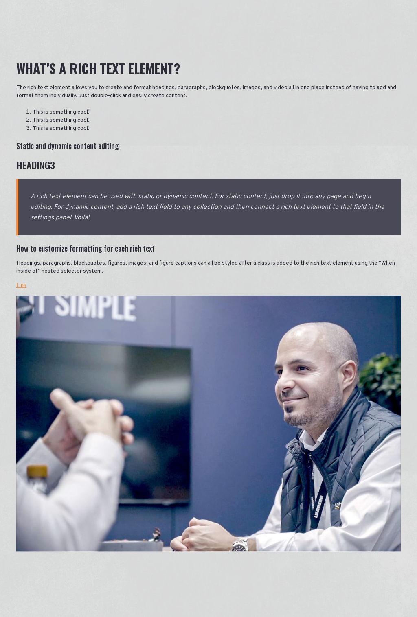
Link (21, 285)
